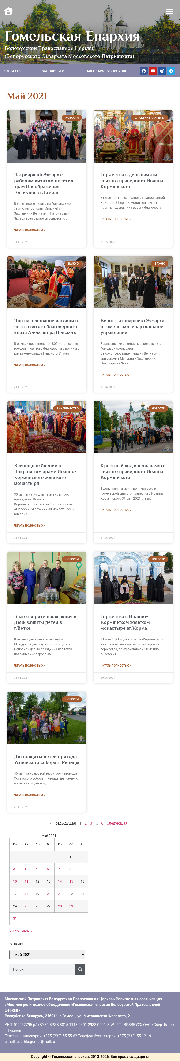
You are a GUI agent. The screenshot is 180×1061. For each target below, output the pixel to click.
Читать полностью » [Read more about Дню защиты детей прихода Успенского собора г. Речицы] (29, 794)
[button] (170, 11)
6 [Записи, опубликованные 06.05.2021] (48, 869)
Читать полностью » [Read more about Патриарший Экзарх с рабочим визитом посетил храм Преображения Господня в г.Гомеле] (29, 229)
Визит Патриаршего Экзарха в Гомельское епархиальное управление (132, 326)
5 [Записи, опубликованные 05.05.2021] (37, 869)
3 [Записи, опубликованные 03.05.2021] (14, 869)
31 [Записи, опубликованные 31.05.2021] (15, 919)
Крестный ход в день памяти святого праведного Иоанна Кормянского (133, 471)
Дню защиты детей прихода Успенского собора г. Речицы (46, 759)
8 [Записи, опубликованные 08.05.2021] (70, 869)
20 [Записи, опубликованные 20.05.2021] (49, 894)
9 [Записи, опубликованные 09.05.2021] (81, 869)
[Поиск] (80, 969)
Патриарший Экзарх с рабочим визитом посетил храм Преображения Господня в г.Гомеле (43, 183)
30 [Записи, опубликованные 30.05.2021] (82, 906)
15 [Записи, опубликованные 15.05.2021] (71, 881)
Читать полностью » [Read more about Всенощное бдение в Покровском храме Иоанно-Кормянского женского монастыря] (29, 525)
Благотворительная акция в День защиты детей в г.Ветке (45, 622)
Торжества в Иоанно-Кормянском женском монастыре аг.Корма (125, 622)
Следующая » (118, 823)
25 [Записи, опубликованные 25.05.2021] (26, 906)
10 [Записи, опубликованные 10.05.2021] (15, 881)
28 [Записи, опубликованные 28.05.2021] (60, 906)
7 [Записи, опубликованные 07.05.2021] (59, 869)
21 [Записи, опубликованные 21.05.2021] (60, 894)
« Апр (14, 931)
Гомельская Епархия (72, 35)
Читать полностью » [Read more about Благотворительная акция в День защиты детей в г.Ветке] (29, 665)
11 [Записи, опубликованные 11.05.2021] (26, 881)
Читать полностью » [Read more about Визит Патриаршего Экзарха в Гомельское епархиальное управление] (116, 374)
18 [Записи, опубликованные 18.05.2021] (26, 894)
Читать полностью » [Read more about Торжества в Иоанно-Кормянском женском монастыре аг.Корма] (116, 665)
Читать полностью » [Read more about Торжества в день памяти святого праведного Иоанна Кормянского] (116, 219)
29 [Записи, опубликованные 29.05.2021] (71, 906)
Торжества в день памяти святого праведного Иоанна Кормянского (132, 180)
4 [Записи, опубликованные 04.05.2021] (25, 869)
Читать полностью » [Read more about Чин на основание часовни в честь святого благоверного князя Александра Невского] (29, 365)
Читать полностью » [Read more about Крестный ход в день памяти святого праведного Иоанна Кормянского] (116, 510)
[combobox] (42, 969)
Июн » (27, 931)
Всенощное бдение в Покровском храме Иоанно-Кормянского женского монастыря (45, 474)
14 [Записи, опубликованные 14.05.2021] (60, 881)
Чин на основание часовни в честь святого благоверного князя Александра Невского (46, 326)
